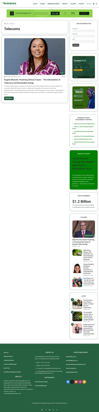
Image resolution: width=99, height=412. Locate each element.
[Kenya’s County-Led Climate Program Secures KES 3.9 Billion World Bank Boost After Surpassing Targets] (77, 328)
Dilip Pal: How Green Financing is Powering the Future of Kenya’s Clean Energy (83, 242)
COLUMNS (73, 4)
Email (73, 39)
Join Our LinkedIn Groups (10, 364)
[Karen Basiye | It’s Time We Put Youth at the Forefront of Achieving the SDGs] (77, 282)
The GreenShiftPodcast (41, 385)
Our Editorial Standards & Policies (12, 372)
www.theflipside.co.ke (72, 360)
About (49, 406)
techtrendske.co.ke (71, 356)
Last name (74, 33)
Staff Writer (8, 76)
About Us (6, 352)
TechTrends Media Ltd (21, 380)
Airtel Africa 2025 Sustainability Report (84, 136)
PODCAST (81, 4)
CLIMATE (42, 4)
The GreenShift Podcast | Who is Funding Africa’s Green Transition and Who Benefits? (88, 316)
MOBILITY (65, 4)
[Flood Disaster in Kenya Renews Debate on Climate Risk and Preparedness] (77, 304)
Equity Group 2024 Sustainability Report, (84, 123)
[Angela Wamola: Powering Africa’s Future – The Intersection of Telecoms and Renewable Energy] (34, 56)
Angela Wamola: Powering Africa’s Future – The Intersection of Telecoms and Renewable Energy (32, 81)
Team (53, 406)
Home (6, 23)
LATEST (35, 4)
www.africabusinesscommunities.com (76, 364)
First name (74, 28)
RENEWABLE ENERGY (54, 4)
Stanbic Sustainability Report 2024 (83, 139)
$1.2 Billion (81, 201)
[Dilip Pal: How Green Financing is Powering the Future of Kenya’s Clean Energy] (83, 229)
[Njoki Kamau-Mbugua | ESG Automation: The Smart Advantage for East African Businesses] (77, 252)
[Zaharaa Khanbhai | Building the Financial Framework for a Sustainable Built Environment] (77, 268)
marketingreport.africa (72, 372)
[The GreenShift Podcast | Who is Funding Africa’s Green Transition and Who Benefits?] (77, 316)
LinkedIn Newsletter (9, 360)
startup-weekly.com (71, 368)
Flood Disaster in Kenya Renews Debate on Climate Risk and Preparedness (88, 303)
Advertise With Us (8, 356)
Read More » (8, 98)
